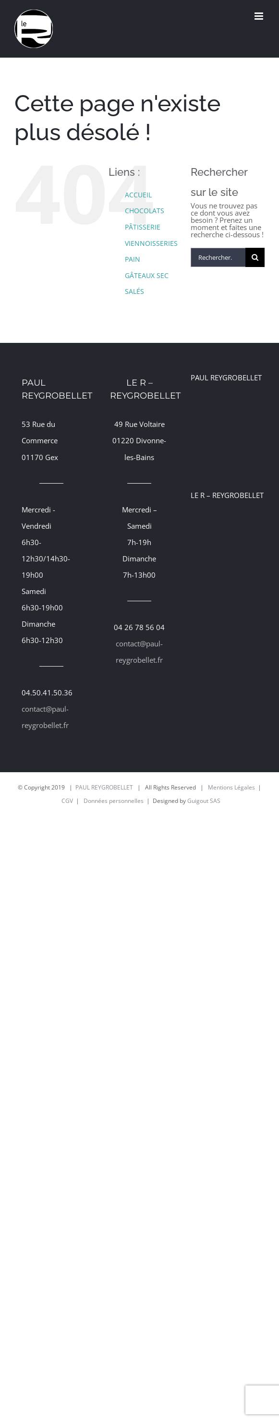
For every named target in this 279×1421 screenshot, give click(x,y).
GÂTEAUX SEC (147, 275)
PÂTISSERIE (142, 226)
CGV (67, 801)
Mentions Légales (231, 787)
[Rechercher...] (218, 257)
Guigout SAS (203, 801)
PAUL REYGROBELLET (104, 787)
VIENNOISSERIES (151, 243)
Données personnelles (114, 801)
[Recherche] (255, 257)
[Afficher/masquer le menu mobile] (260, 16)
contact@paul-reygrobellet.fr (45, 717)
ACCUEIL (138, 194)
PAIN (132, 259)
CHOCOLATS (144, 210)
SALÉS (134, 291)
